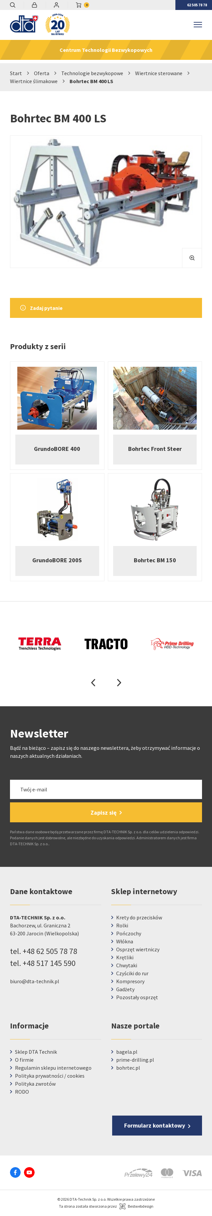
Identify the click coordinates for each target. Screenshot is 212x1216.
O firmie (24, 1059)
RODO (22, 1091)
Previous (93, 682)
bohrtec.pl (128, 1067)
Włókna (124, 941)
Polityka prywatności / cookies (50, 1075)
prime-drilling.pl (135, 1059)
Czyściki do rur (132, 973)
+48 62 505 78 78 (50, 951)
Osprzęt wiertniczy (137, 949)
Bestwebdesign (140, 1206)
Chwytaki (126, 965)
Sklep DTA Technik (36, 1051)
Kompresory (130, 981)
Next (119, 682)
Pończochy (128, 933)
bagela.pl (126, 1051)
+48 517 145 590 (49, 963)
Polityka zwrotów (35, 1083)
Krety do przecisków (139, 917)
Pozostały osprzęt (137, 997)
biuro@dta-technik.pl (34, 981)
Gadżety (125, 989)
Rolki (122, 925)
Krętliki (124, 957)
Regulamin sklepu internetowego (53, 1067)
